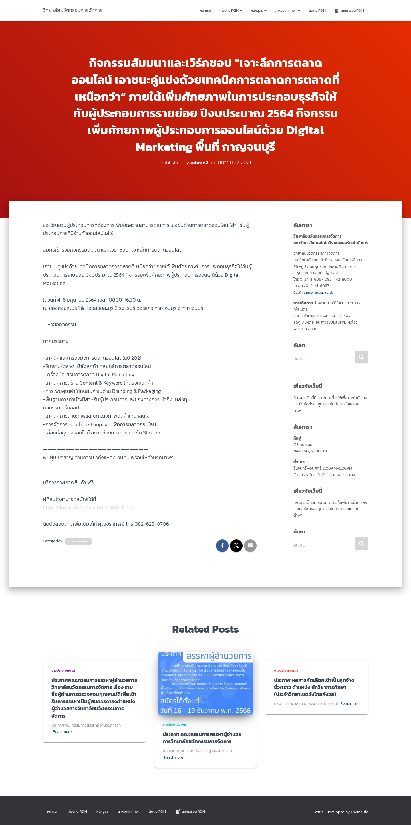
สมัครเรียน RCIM (349, 11)
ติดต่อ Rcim (317, 10)
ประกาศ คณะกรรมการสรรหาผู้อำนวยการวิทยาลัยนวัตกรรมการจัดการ (202, 737)
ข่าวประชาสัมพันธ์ (78, 541)
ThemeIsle (359, 812)
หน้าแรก (205, 10)
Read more (62, 732)
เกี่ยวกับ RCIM (230, 10)
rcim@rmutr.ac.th (317, 292)
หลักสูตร (259, 10)
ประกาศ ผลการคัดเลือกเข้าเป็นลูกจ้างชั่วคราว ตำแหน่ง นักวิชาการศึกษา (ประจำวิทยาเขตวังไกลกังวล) (314, 687)
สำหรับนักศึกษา (287, 10)
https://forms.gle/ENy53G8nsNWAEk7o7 (88, 507)
